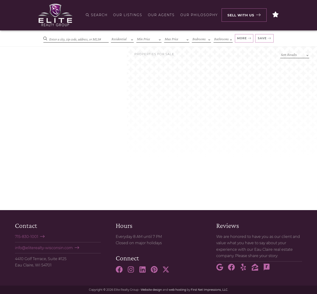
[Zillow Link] (256, 269)
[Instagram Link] (132, 271)
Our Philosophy (199, 15)
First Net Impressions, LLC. (209, 289)
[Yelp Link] (245, 269)
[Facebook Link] (121, 271)
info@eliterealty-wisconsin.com (44, 248)
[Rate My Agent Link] (268, 269)
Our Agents (161, 15)
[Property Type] (122, 39)
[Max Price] (177, 39)
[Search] (76, 39)
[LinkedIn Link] (144, 271)
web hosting (177, 289)
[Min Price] (149, 39)
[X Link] (167, 271)
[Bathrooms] (223, 39)
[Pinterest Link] (156, 271)
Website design (151, 289)
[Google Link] (221, 269)
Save (262, 38)
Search (97, 15)
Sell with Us (240, 15)
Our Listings (127, 15)
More (242, 38)
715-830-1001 (26, 236)
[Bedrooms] (201, 39)
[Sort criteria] (295, 54)
